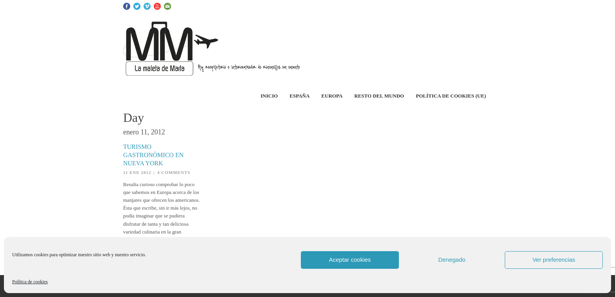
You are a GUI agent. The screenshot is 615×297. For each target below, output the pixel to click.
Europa (331, 96)
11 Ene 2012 (137, 172)
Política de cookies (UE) (451, 96)
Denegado (451, 259)
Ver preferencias (553, 259)
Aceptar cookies (350, 259)
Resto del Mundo (379, 96)
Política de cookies (30, 281)
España (299, 96)
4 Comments (173, 172)
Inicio (269, 96)
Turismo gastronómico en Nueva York (153, 155)
